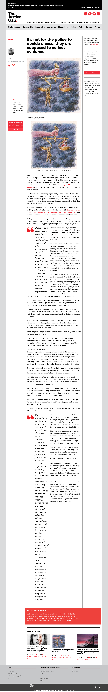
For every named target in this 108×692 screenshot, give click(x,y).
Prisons (89, 27)
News (28, 22)
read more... (94, 45)
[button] (98, 14)
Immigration (40, 27)
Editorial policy (12, 673)
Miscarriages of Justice (67, 27)
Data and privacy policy (15, 676)
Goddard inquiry (61, 235)
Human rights (28, 27)
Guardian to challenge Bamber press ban (63, 651)
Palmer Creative (69, 690)
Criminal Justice (14, 27)
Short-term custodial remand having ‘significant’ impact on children (88, 652)
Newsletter (95, 22)
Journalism (51, 27)
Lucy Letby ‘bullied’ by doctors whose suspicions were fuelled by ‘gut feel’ (37, 649)
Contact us (11, 671)
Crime (41, 673)
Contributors (82, 22)
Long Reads (50, 22)
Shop (71, 22)
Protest (97, 27)
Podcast (62, 22)
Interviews (38, 22)
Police (81, 27)
